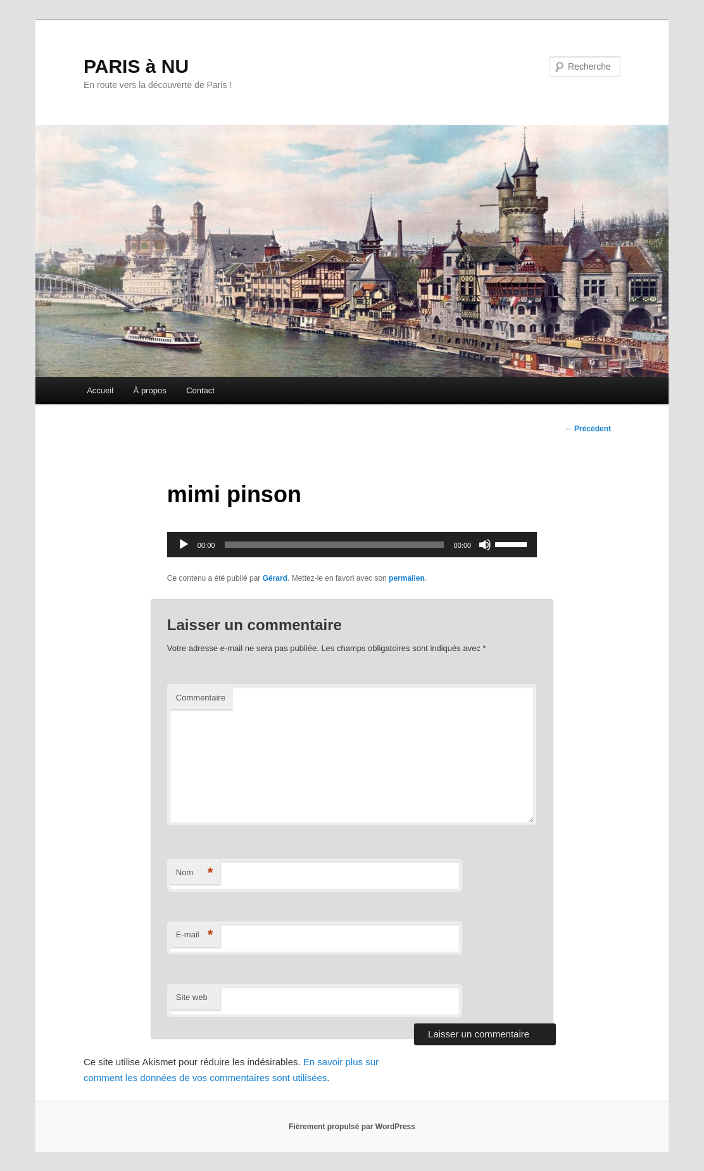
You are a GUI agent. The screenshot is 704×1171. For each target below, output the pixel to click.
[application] (352, 544)
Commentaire (200, 697)
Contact (200, 390)
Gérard (275, 578)
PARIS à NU (136, 66)
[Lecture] (183, 544)
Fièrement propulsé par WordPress (352, 1126)
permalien (407, 578)
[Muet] (485, 544)
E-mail (194, 935)
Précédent (588, 428)
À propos (150, 390)
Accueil (100, 390)
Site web (192, 997)
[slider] (334, 544)
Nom (194, 873)
